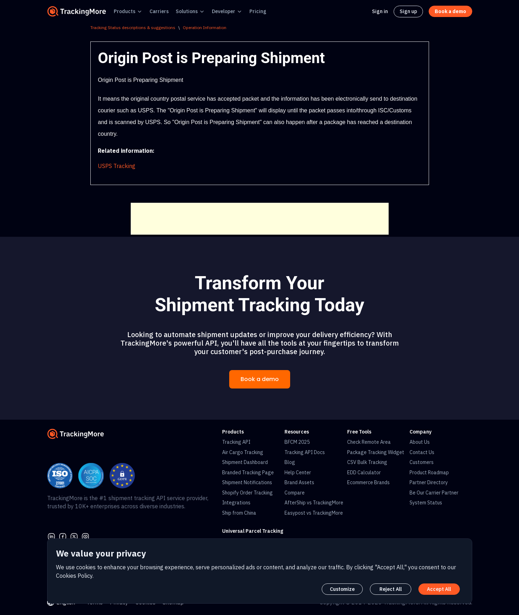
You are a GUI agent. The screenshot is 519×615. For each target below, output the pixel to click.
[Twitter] (74, 535)
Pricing (257, 11)
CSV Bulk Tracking (367, 462)
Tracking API (236, 442)
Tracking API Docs (304, 452)
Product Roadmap (429, 472)
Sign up (408, 11)
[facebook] (62, 535)
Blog (289, 462)
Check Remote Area (369, 442)
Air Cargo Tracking (242, 452)
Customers (422, 462)
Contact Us (422, 452)
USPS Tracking (116, 165)
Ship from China (239, 513)
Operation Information (204, 27)
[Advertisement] (260, 219)
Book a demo (260, 379)
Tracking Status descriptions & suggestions (132, 27)
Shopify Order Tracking (247, 493)
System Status (426, 502)
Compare (294, 493)
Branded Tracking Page (248, 472)
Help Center (297, 472)
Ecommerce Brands (368, 482)
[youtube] (85, 535)
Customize (342, 589)
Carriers (159, 11)
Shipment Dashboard (245, 462)
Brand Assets (299, 482)
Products (124, 11)
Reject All (390, 589)
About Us (420, 442)
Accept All (439, 589)
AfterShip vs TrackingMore (313, 502)
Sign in (380, 11)
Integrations (236, 502)
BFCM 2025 (297, 442)
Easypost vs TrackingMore (313, 513)
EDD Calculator (364, 472)
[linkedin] (51, 535)
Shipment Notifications (247, 482)
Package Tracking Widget (375, 452)
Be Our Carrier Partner (434, 493)
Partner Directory (429, 482)
